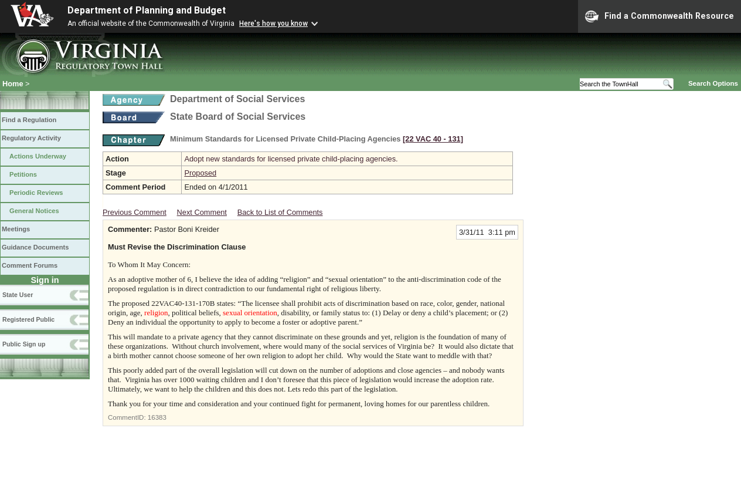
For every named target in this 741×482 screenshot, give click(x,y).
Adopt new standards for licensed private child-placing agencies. (290, 158)
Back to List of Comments (280, 212)
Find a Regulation (29, 119)
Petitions (23, 174)
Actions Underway (37, 156)
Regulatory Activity (31, 137)
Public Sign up (23, 344)
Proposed (200, 172)
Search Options (713, 83)
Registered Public (28, 319)
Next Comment (202, 212)
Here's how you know (273, 23)
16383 (157, 417)
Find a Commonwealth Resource (659, 16)
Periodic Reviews (36, 192)
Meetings (16, 228)
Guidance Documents (35, 247)
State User (17, 294)
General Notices (34, 210)
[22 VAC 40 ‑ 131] (433, 138)
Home (12, 83)
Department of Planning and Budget (146, 10)
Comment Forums (29, 265)
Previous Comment (134, 212)
